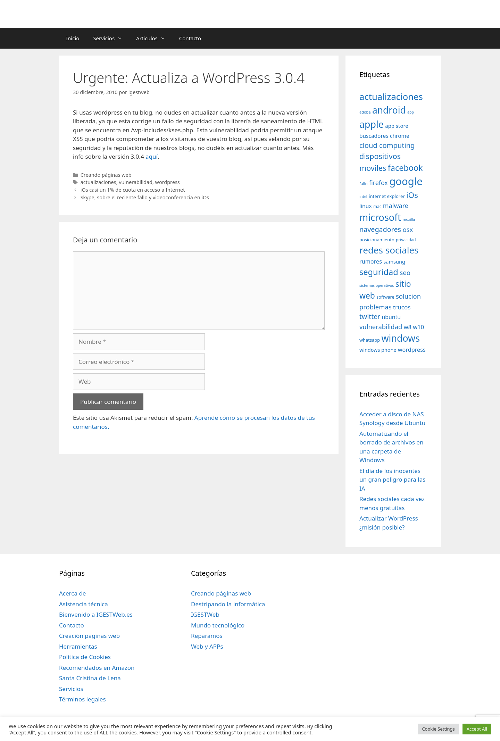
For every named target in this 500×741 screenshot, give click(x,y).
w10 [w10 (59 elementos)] (418, 327)
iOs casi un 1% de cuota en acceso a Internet (133, 189)
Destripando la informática (228, 604)
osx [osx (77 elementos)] (407, 229)
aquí (151, 156)
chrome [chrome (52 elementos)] (399, 136)
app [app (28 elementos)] (410, 112)
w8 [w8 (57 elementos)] (407, 327)
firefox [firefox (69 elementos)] (378, 182)
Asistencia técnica (83, 604)
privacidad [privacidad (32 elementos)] (406, 239)
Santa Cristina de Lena (90, 678)
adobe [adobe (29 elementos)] (365, 112)
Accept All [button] (477, 729)
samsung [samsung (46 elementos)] (394, 261)
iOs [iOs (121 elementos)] (412, 195)
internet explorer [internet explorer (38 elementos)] (387, 196)
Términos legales (82, 699)
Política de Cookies (85, 657)
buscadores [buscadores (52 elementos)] (374, 136)
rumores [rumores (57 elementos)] (370, 261)
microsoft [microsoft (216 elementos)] (380, 217)
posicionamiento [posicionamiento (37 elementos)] (376, 239)
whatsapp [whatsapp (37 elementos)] (369, 340)
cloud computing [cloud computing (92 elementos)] (387, 145)
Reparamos (207, 636)
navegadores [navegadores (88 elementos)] (380, 229)
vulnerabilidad (135, 182)
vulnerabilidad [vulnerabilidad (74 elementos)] (380, 326)
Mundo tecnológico (217, 625)
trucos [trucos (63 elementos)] (402, 307)
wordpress (167, 182)
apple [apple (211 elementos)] (371, 124)
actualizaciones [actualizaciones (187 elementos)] (391, 97)
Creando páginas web (106, 175)
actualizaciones (98, 182)
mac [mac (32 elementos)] (377, 206)
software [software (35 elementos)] (385, 297)
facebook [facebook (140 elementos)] (405, 167)
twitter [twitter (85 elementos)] (369, 316)
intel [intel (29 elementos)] (363, 196)
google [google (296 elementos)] (406, 181)
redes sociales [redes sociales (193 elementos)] (389, 250)
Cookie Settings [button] (438, 729)
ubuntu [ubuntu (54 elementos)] (391, 317)
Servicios (111, 38)
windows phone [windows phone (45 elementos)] (377, 350)
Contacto (190, 38)
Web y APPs (207, 646)
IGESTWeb (205, 614)
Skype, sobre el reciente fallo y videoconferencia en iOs (145, 197)
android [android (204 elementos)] (389, 110)
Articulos (154, 38)
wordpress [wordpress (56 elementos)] (412, 349)
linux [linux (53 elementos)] (365, 206)
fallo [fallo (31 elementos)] (363, 183)
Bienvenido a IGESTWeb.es (96, 614)
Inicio (72, 38)
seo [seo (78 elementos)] (405, 272)
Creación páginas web (89, 636)
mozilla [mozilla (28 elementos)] (409, 219)
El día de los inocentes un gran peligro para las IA (392, 479)
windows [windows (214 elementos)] (401, 338)
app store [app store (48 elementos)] (396, 125)
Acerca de (72, 593)
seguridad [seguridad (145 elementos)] (378, 271)
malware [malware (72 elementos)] (395, 205)
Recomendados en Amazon (96, 668)
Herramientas (78, 646)
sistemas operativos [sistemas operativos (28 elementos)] (376, 285)
